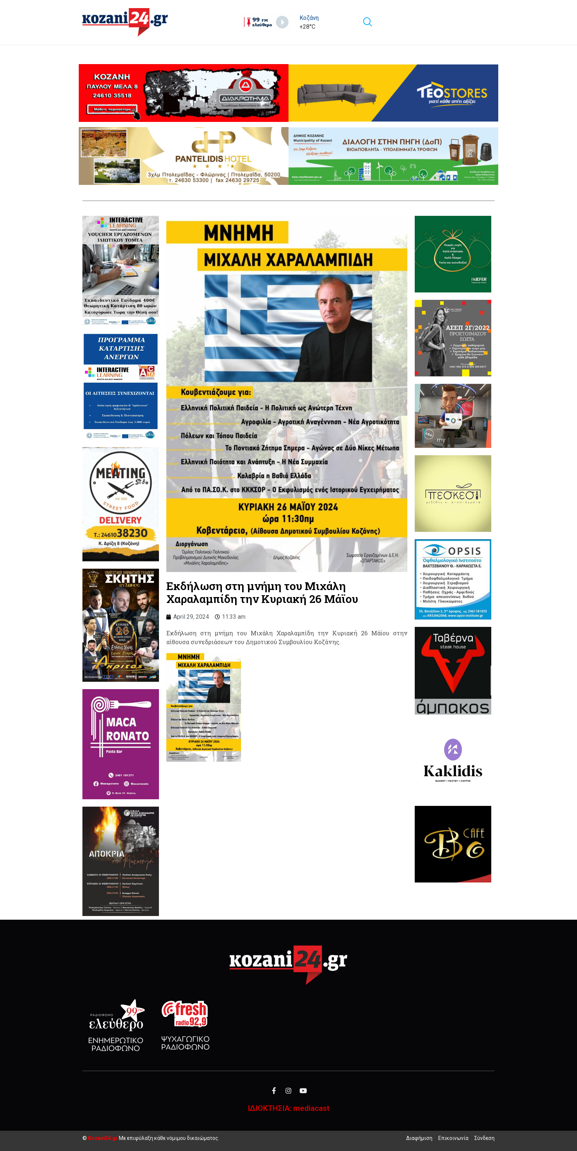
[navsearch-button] (367, 22)
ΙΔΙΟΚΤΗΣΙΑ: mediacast (288, 1108)
